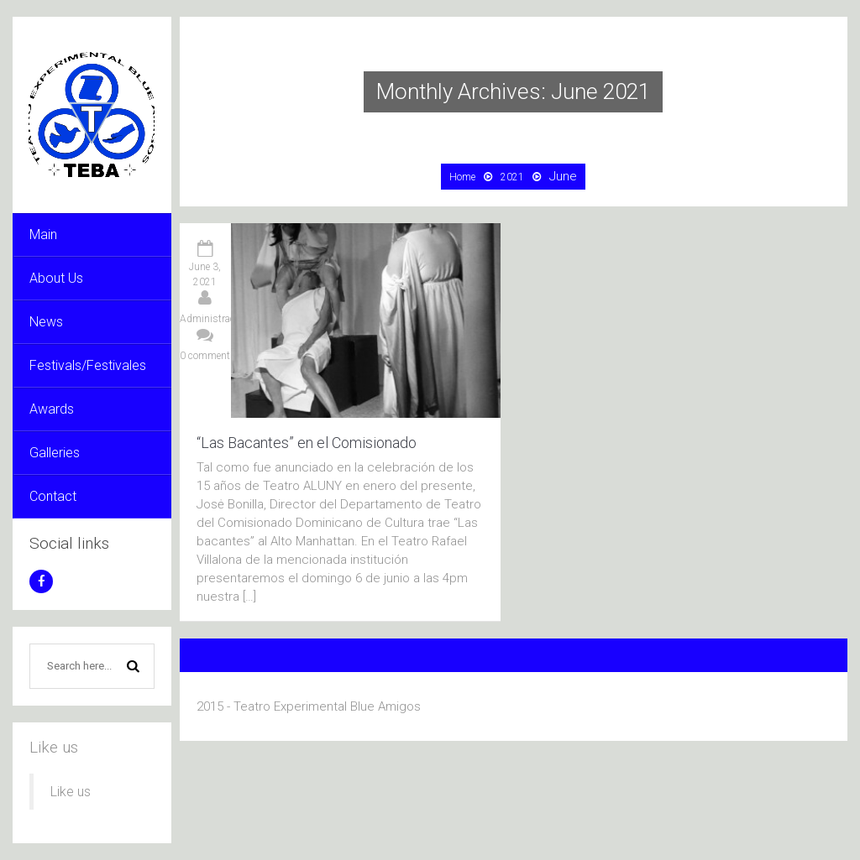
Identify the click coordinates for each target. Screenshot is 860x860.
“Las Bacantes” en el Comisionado (307, 442)
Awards (51, 409)
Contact (52, 496)
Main (43, 234)
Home (462, 177)
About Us (56, 278)
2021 (512, 177)
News (46, 322)
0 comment (205, 356)
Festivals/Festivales (87, 365)
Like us (53, 747)
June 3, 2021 (205, 274)
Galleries (54, 453)
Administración (214, 319)
